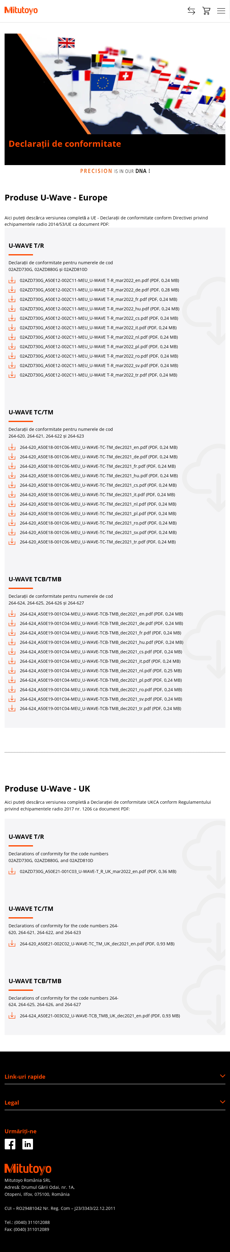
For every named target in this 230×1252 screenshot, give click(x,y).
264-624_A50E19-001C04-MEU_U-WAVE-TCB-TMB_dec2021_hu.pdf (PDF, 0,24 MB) (96, 642)
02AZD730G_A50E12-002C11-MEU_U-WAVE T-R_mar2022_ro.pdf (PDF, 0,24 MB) (93, 356)
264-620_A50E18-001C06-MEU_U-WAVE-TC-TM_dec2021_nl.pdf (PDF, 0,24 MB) (92, 504)
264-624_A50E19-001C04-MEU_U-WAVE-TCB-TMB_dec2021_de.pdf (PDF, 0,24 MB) (96, 623)
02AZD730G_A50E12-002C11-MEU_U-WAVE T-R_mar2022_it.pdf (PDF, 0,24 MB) (93, 327)
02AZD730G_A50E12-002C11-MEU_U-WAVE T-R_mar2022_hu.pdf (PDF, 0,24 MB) (94, 309)
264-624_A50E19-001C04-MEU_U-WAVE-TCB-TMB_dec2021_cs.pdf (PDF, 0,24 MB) (95, 652)
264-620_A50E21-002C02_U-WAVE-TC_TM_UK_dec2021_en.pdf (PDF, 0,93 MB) (91, 944)
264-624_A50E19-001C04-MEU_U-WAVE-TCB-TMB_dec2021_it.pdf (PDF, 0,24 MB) (95, 661)
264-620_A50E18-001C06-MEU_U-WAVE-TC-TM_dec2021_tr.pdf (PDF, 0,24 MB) (92, 542)
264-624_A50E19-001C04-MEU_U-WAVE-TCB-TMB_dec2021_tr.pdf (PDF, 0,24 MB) (95, 708)
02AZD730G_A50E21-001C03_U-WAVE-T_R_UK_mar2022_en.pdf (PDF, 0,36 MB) (92, 871)
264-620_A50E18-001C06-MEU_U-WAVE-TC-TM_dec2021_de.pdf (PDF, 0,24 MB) (93, 457)
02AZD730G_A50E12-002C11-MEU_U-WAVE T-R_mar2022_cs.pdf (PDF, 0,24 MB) (93, 318)
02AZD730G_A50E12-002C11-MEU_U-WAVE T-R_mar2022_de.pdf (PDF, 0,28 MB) (94, 290)
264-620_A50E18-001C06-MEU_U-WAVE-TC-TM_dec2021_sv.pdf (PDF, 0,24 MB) (93, 532)
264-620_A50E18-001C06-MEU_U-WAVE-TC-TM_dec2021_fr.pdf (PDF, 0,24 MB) (92, 466)
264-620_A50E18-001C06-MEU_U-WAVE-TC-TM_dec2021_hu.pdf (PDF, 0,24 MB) (93, 475)
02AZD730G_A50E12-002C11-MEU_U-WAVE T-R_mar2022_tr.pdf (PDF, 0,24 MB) (93, 375)
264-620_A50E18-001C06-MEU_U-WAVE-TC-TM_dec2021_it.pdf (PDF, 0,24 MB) (92, 494)
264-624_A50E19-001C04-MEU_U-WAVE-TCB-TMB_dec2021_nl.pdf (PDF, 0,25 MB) (95, 670)
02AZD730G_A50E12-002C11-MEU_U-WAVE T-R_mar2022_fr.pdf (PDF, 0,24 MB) (93, 299)
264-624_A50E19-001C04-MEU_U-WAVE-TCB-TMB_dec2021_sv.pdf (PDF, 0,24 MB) (95, 699)
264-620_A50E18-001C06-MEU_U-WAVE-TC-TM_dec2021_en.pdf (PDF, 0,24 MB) (93, 447)
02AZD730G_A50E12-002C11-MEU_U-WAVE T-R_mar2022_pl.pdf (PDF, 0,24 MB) (93, 346)
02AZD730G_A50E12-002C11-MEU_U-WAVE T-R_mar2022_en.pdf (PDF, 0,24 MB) (94, 280)
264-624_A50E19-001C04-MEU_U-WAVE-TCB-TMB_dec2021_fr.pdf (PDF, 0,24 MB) (95, 633)
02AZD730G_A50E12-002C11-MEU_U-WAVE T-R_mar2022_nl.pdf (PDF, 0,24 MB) (93, 337)
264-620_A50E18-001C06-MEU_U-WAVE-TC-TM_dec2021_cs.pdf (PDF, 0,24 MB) (93, 485)
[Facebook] (10, 1147)
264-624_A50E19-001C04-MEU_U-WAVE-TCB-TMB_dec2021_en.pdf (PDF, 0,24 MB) (96, 614)
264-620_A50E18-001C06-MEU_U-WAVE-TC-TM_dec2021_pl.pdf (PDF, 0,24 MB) (92, 513)
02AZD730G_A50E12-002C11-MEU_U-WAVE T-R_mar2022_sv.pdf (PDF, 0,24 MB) (93, 365)
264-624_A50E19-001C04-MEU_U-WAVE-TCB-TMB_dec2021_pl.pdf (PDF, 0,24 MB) (95, 680)
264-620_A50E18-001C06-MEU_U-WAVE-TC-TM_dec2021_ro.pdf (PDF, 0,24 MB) (93, 523)
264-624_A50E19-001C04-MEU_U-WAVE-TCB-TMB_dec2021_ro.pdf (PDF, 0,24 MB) (95, 689)
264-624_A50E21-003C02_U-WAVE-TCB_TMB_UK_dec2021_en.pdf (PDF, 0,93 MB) (94, 1016)
